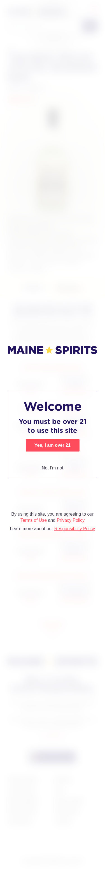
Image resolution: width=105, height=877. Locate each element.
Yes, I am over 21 (52, 445)
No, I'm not (52, 468)
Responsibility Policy (74, 528)
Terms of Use (33, 520)
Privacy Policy (71, 520)
